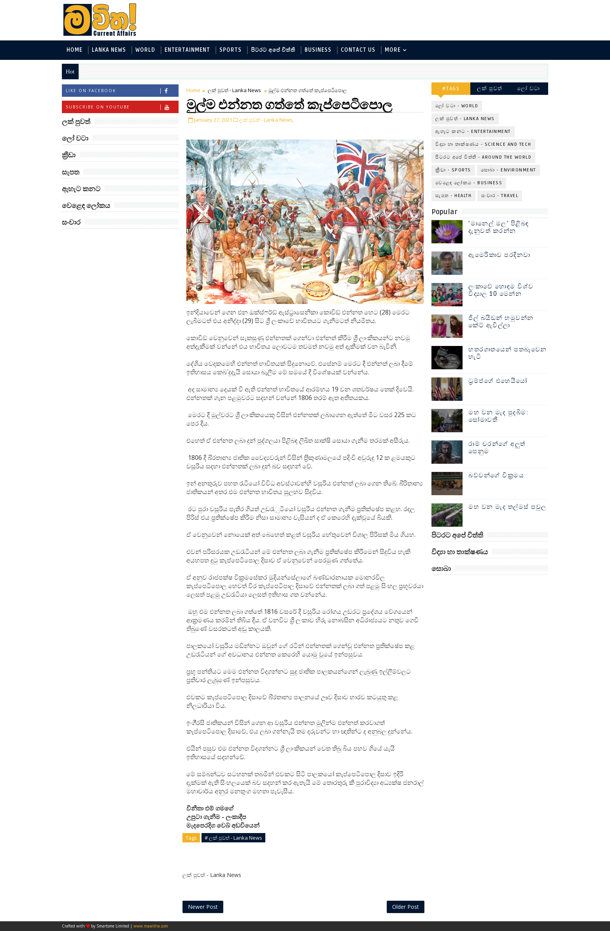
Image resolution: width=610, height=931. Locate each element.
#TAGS (451, 88)
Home (74, 50)
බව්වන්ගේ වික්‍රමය (496, 475)
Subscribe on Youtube (122, 107)
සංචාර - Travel (499, 196)
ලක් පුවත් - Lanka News (234, 90)
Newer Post (203, 906)
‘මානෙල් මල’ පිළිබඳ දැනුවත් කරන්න (498, 227)
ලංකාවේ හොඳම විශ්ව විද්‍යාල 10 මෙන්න (501, 290)
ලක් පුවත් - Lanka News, (266, 119)
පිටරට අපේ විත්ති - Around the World (483, 157)
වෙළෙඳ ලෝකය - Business (468, 183)
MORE (393, 50)
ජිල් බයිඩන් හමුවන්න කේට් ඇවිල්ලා (501, 321)
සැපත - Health (453, 196)
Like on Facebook (122, 91)
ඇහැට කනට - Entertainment (473, 131)
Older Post (405, 906)
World (145, 50)
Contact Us (358, 50)
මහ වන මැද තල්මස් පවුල (507, 507)
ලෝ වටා (528, 88)
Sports (230, 50)
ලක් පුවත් (490, 88)
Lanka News (109, 50)
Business (318, 50)
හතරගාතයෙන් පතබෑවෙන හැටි (507, 353)
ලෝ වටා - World (456, 106)
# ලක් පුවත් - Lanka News (233, 837)
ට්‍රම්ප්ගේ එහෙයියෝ (498, 381)
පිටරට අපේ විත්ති (273, 50)
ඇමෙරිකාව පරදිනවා (499, 255)
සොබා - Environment (508, 170)
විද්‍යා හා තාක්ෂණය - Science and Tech (483, 144)
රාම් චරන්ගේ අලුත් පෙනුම (497, 447)
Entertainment (187, 50)
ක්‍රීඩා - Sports (453, 170)
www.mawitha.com (150, 926)
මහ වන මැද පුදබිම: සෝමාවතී (498, 416)
